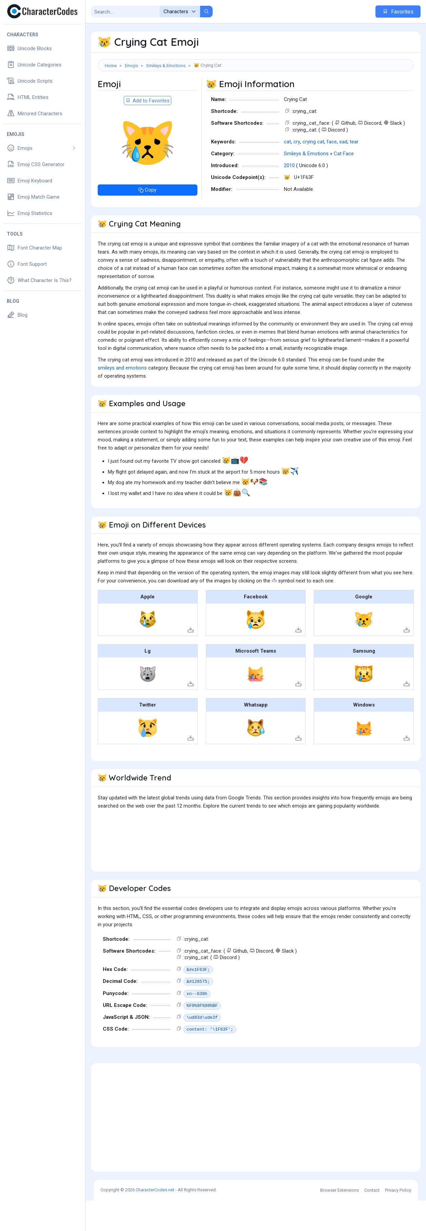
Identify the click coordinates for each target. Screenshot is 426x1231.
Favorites (398, 11)
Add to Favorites (147, 131)
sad (343, 172)
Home (111, 65)
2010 (289, 196)
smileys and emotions (122, 398)
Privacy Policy (398, 1220)
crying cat (313, 172)
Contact (372, 1220)
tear (354, 172)
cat (287, 172)
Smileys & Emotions (166, 65)
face (332, 172)
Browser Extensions (339, 1220)
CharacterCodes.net (155, 1220)
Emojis (131, 65)
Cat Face (344, 184)
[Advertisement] (256, 93)
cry (296, 172)
